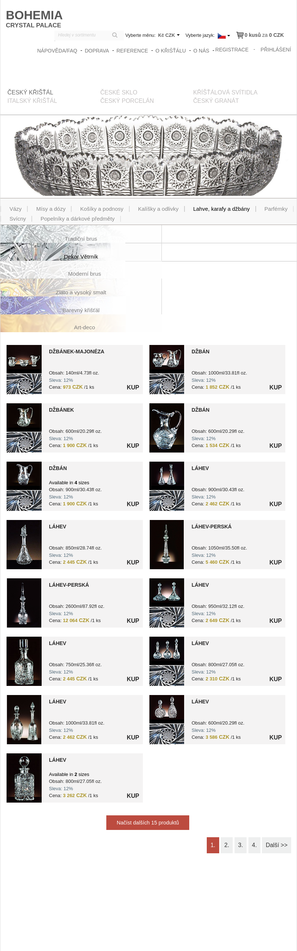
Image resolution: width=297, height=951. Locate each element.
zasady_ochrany (174, 940)
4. (254, 791)
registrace (232, 49)
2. (226, 791)
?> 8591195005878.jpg (166, 432)
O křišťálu (171, 50)
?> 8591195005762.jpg (166, 607)
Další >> (277, 791)
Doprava (97, 50)
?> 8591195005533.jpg (166, 374)
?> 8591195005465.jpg (24, 432)
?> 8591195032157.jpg (166, 549)
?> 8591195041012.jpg (24, 491)
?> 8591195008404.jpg (166, 316)
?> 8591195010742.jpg (24, 607)
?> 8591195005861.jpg (24, 724)
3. (240, 791)
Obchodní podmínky (219, 940)
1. (212, 791)
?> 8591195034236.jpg (24, 374)
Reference (132, 50)
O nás (202, 50)
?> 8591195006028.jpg (24, 666)
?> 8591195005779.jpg (166, 666)
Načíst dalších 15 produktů (148, 769)
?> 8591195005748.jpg (24, 549)
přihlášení (276, 49)
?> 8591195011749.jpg (24, 316)
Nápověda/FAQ (58, 50)
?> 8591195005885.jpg (167, 491)
